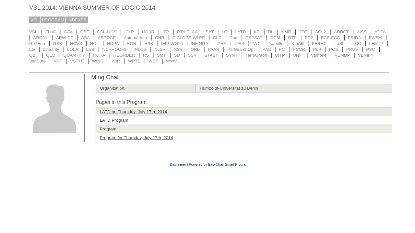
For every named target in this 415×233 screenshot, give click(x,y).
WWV (171, 61)
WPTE (134, 61)
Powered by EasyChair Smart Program (218, 164)
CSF (84, 31)
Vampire (319, 55)
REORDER (124, 55)
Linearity (51, 49)
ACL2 (320, 31)
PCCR (299, 49)
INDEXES (77, 19)
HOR (131, 43)
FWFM (375, 37)
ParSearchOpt (241, 49)
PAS (267, 49)
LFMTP (376, 43)
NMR (286, 31)
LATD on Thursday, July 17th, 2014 (133, 111)
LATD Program (114, 120)
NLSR (160, 49)
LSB (90, 49)
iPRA (221, 43)
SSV (192, 55)
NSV (178, 49)
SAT (210, 31)
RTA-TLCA (187, 31)
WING (98, 61)
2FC (303, 31)
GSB (57, 43)
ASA (85, 37)
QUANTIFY (74, 55)
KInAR (297, 43)
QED (50, 55)
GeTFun (37, 43)
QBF (33, 55)
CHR (159, 37)
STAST (211, 55)
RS (146, 55)
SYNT (232, 55)
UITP (280, 55)
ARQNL (40, 37)
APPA (380, 31)
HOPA (113, 43)
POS (333, 49)
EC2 (309, 37)
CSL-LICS (106, 31)
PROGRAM (53, 19)
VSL (34, 19)
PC (282, 49)
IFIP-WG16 (172, 43)
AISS (361, 31)
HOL (94, 43)
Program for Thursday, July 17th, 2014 (136, 137)
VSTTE (77, 61)
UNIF (298, 55)
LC (224, 31)
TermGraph (256, 55)
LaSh (340, 43)
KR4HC (319, 43)
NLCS (141, 49)
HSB (148, 43)
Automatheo (135, 37)
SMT (161, 55)
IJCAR (148, 31)
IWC (256, 43)
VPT (58, 61)
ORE (195, 49)
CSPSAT (253, 37)
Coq (233, 37)
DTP (292, 37)
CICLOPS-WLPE (188, 37)
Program (108, 129)
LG (32, 49)
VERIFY (366, 55)
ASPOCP (107, 37)
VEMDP (342, 55)
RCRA (99, 55)
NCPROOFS (114, 49)
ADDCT (341, 31)
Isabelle (275, 43)
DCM (275, 37)
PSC (370, 49)
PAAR (213, 49)
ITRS (239, 43)
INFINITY (200, 43)
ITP (165, 31)
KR (257, 31)
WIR (116, 61)
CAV (68, 31)
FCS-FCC (330, 37)
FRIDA (354, 37)
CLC (217, 37)
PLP (317, 49)
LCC (356, 43)
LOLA (72, 49)
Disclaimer (178, 164)
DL (270, 31)
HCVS (76, 43)
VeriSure (37, 61)
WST (153, 61)
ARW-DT (64, 37)
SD (177, 55)
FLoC (50, 31)
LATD (240, 31)
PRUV (352, 49)
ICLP (129, 31)
